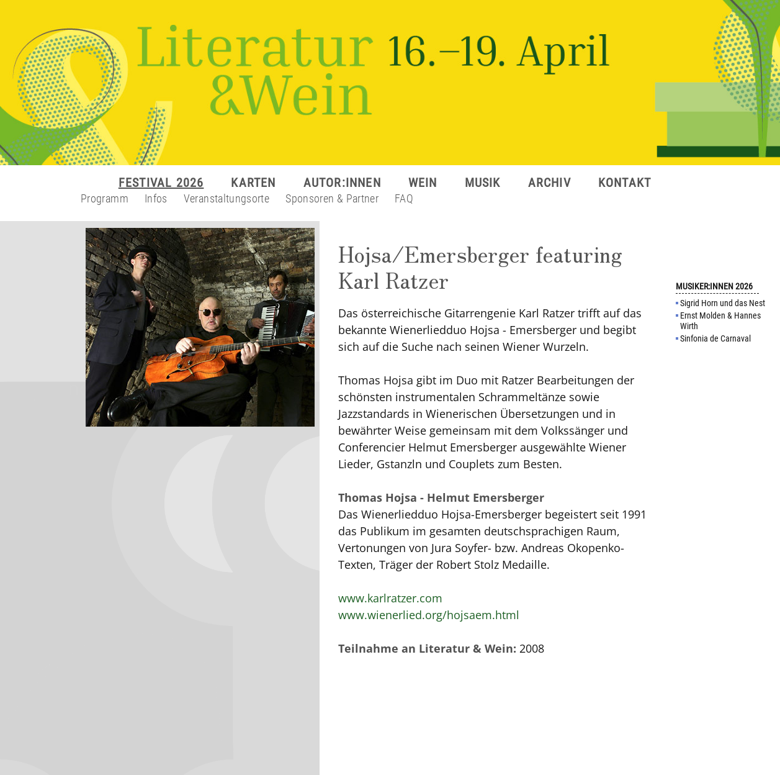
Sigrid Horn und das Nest (722, 303)
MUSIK (483, 182)
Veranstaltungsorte (226, 198)
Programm (104, 198)
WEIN (422, 182)
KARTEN (253, 182)
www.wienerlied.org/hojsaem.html (428, 614)
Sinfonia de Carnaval (715, 338)
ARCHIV (549, 182)
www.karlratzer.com (390, 598)
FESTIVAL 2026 (161, 182)
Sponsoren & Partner (332, 198)
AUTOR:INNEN (342, 182)
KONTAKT (624, 182)
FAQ (404, 198)
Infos (156, 198)
